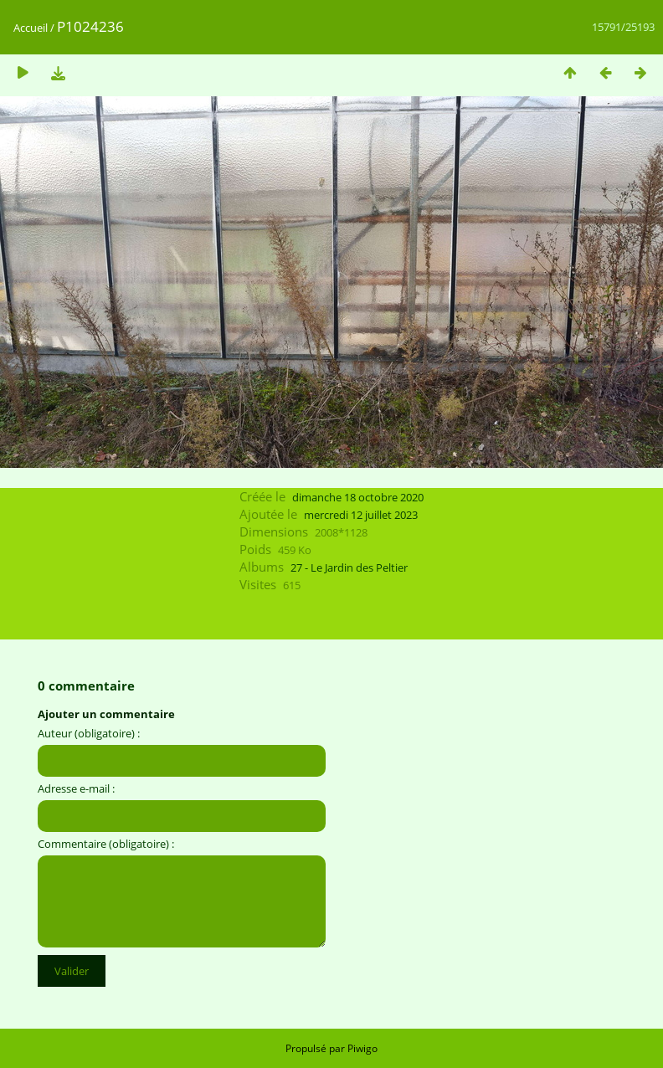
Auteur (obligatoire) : (89, 733)
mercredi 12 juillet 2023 (361, 514)
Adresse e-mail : (76, 788)
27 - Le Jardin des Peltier (349, 567)
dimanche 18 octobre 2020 (358, 497)
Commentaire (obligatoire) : (106, 843)
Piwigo (362, 1048)
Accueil (30, 27)
